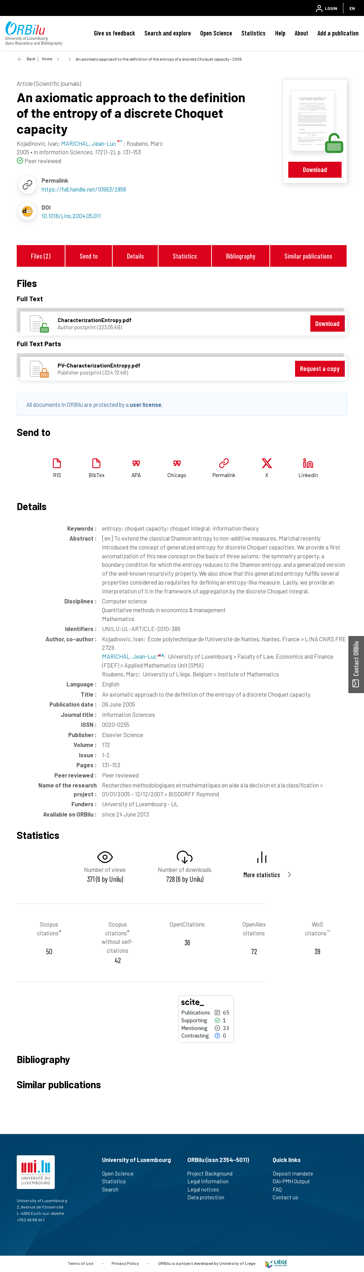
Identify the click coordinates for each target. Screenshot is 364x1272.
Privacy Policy (125, 1263)
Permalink (224, 475)
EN (352, 8)
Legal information (211, 1181)
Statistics (253, 33)
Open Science (216, 33)
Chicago (176, 475)
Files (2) (40, 256)
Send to (89, 256)
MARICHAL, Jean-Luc (133, 656)
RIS (57, 475)
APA (136, 475)
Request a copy (319, 368)
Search (113, 1189)
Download (315, 169)
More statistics (261, 874)
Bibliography (240, 256)
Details (135, 256)
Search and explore (167, 33)
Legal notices (206, 1189)
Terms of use (80, 1263)
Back (31, 58)
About (301, 33)
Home (47, 58)
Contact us (288, 1197)
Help (280, 33)
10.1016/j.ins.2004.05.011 (71, 215)
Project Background (213, 1173)
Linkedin (308, 475)
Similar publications (308, 256)
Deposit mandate (296, 1173)
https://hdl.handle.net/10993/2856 (84, 189)
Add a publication (338, 33)
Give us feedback (114, 33)
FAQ (280, 1189)
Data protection (208, 1197)
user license (145, 404)
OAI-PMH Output (294, 1181)
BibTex (97, 475)
